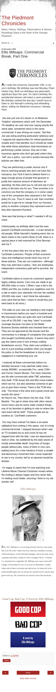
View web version (28, 645)
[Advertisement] (28, 8)
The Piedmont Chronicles (17, 20)
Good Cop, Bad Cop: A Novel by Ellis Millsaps (28, 565)
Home (28, 640)
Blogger (33, 689)
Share (6, 627)
